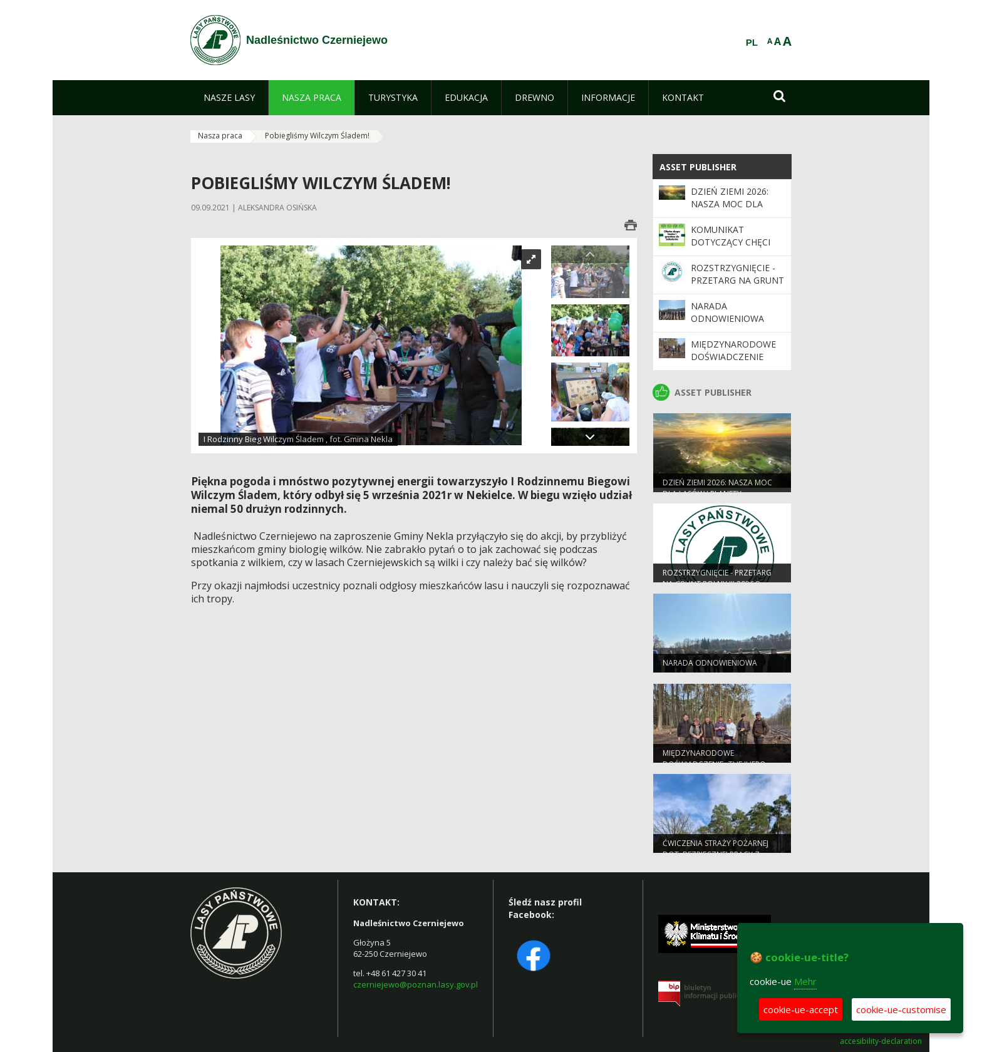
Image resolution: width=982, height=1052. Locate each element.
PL (752, 43)
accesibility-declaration (881, 1041)
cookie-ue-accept (800, 1009)
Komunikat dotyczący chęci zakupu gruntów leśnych (732, 249)
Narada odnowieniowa (727, 312)
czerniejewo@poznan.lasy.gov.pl (415, 984)
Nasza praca (220, 135)
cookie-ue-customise (901, 1009)
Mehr (805, 981)
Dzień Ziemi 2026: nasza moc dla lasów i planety (729, 204)
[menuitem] (229, 97)
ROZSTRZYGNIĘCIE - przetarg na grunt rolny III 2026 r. (737, 280)
